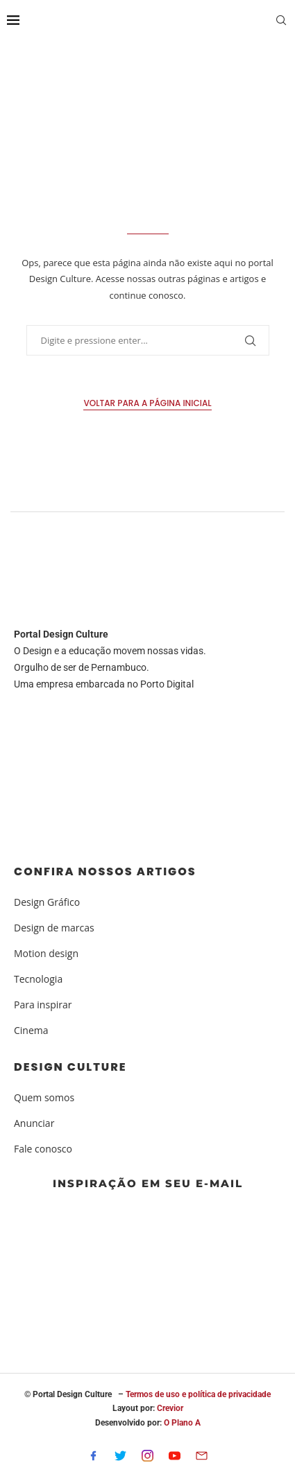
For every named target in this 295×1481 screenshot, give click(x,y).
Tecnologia (38, 979)
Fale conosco (43, 1149)
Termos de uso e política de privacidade (198, 1394)
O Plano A (182, 1423)
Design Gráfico (47, 902)
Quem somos (44, 1098)
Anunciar (34, 1123)
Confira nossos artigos (105, 871)
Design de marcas (54, 928)
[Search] (281, 21)
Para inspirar (42, 1005)
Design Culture (70, 1067)
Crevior (170, 1408)
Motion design (46, 953)
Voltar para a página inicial (147, 403)
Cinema (31, 1030)
